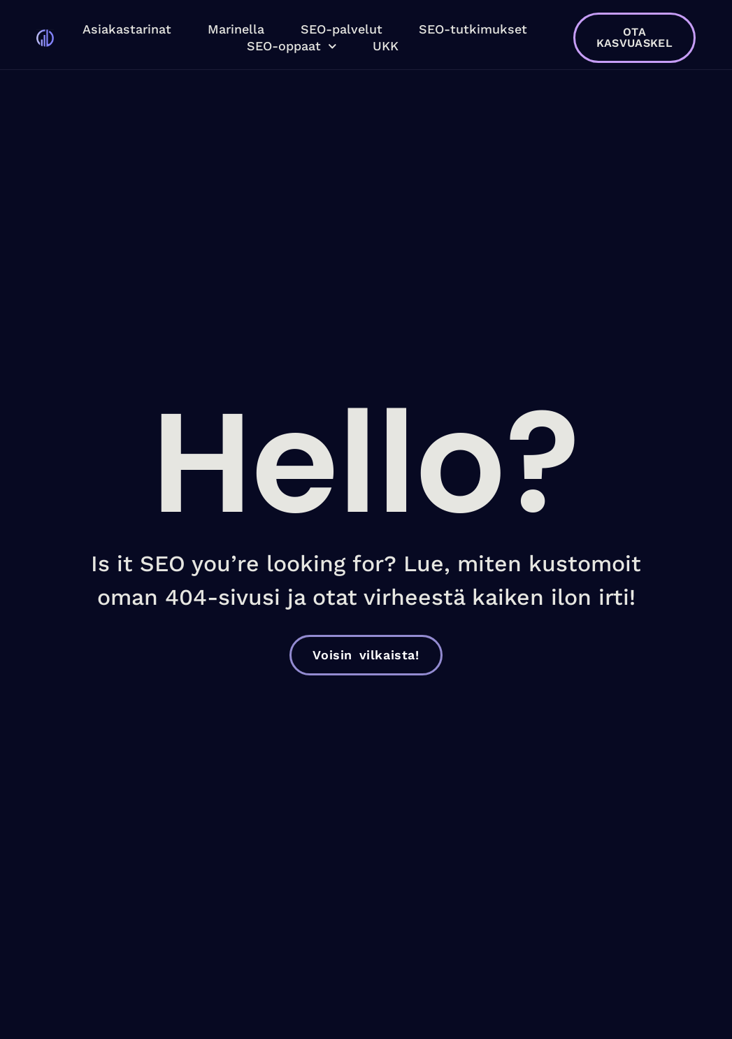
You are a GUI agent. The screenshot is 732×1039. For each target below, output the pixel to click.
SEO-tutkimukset (473, 29)
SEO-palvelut (341, 29)
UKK (386, 45)
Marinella (236, 29)
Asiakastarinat (126, 29)
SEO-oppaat (292, 46)
